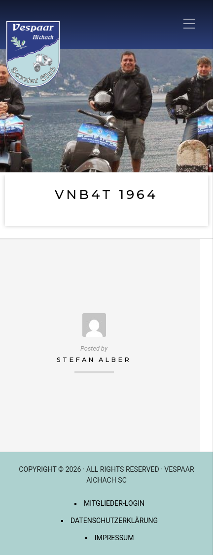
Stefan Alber (94, 359)
